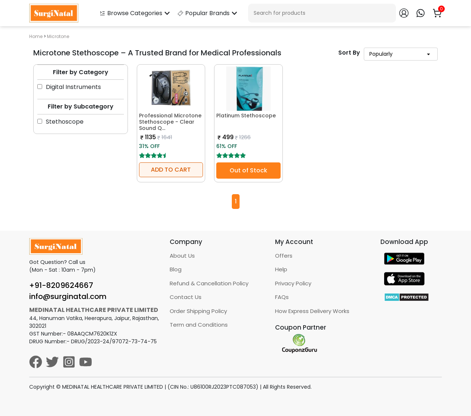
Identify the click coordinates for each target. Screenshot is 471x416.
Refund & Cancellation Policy (209, 283)
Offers (283, 255)
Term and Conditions (199, 325)
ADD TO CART (171, 169)
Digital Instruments (69, 87)
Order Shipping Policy (198, 311)
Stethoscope (60, 121)
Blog (176, 269)
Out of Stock (248, 170)
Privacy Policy (293, 283)
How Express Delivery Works (312, 311)
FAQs (282, 297)
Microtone (58, 36)
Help (281, 269)
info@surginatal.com (67, 296)
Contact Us (185, 297)
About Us (182, 255)
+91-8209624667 (61, 285)
